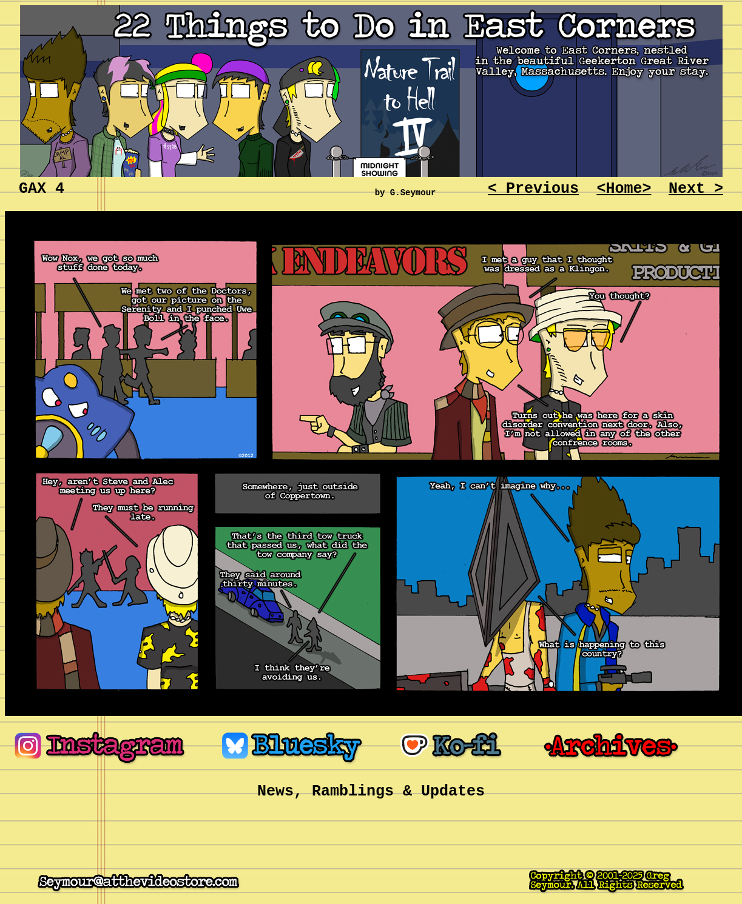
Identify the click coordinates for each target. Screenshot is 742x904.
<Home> (623, 189)
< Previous (533, 189)
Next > (696, 189)
